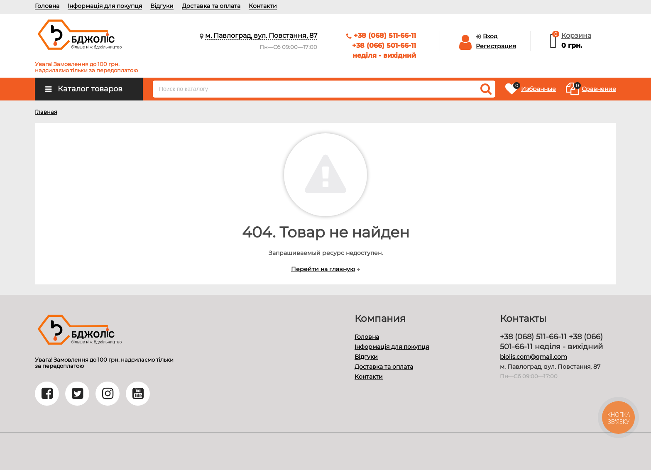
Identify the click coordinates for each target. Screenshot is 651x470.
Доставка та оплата (211, 6)
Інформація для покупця (105, 6)
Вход (490, 36)
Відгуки (162, 6)
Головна (47, 6)
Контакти (263, 6)
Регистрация (496, 46)
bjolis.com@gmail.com (533, 356)
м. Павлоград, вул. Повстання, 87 (261, 35)
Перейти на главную (323, 269)
